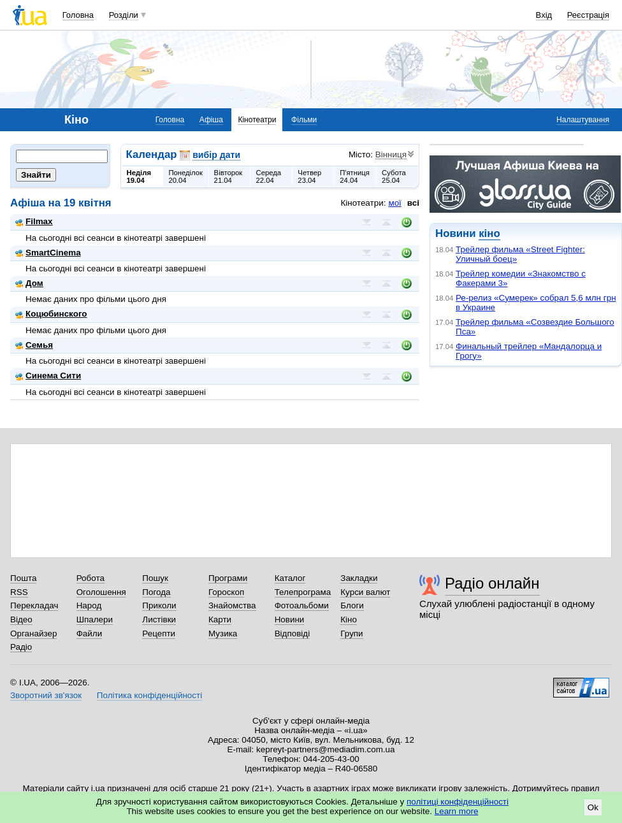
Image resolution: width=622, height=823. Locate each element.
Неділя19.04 (139, 176)
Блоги (352, 605)
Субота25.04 (394, 176)
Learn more (457, 811)
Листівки (159, 619)
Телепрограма (303, 592)
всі (413, 203)
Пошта (23, 578)
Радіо (21, 647)
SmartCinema (48, 252)
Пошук (155, 578)
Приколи (159, 605)
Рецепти (158, 633)
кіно (489, 233)
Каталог (290, 578)
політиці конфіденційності (458, 801)
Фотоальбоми (302, 605)
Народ (89, 605)
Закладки (358, 578)
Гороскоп (226, 592)
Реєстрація (588, 15)
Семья (34, 345)
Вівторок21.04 (228, 176)
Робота (90, 578)
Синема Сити (48, 375)
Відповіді (292, 633)
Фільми (304, 119)
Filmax (34, 221)
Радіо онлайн (492, 583)
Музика (222, 633)
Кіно (348, 619)
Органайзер (33, 633)
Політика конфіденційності (149, 695)
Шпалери (94, 619)
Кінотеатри (257, 119)
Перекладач (34, 605)
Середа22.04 (268, 176)
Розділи (123, 15)
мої (394, 203)
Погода (156, 592)
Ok (593, 807)
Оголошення (101, 592)
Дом (29, 283)
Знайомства (232, 605)
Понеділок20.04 (185, 176)
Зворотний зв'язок (46, 695)
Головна (78, 15)
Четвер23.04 (309, 176)
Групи (351, 633)
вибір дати (216, 155)
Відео (21, 619)
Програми (227, 578)
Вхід (544, 15)
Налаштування (582, 119)
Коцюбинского (51, 313)
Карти (219, 619)
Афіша (211, 119)
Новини (290, 619)
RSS (19, 592)
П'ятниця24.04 (355, 176)
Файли (89, 633)
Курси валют (365, 592)
